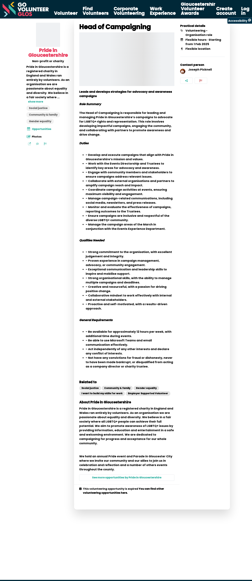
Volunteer (65, 13)
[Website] (29, 144)
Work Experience (163, 11)
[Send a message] (37, 144)
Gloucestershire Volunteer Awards (199, 9)
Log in (245, 11)
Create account (226, 11)
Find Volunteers (95, 11)
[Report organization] (45, 144)
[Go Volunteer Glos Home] (26, 9)
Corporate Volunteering (129, 11)
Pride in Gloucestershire (48, 53)
